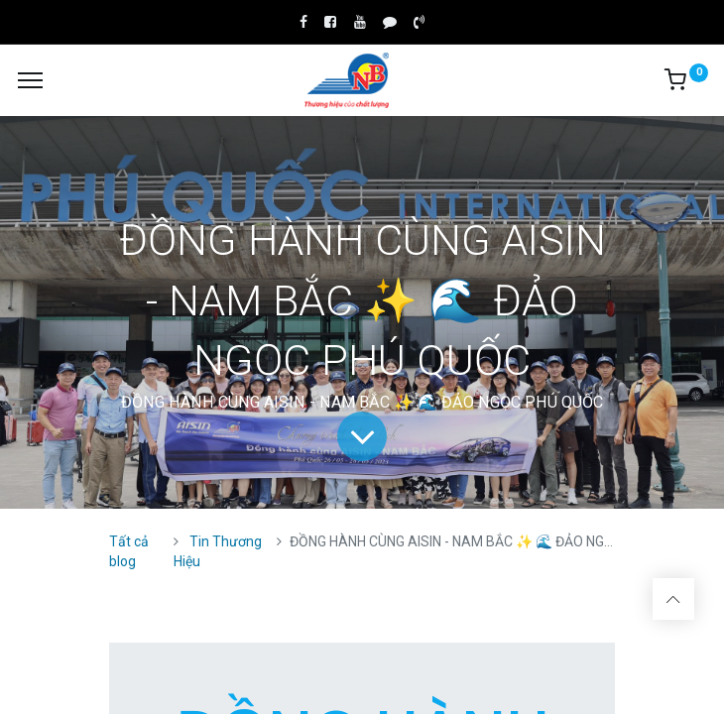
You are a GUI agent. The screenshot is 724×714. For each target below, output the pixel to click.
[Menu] (30, 80)
